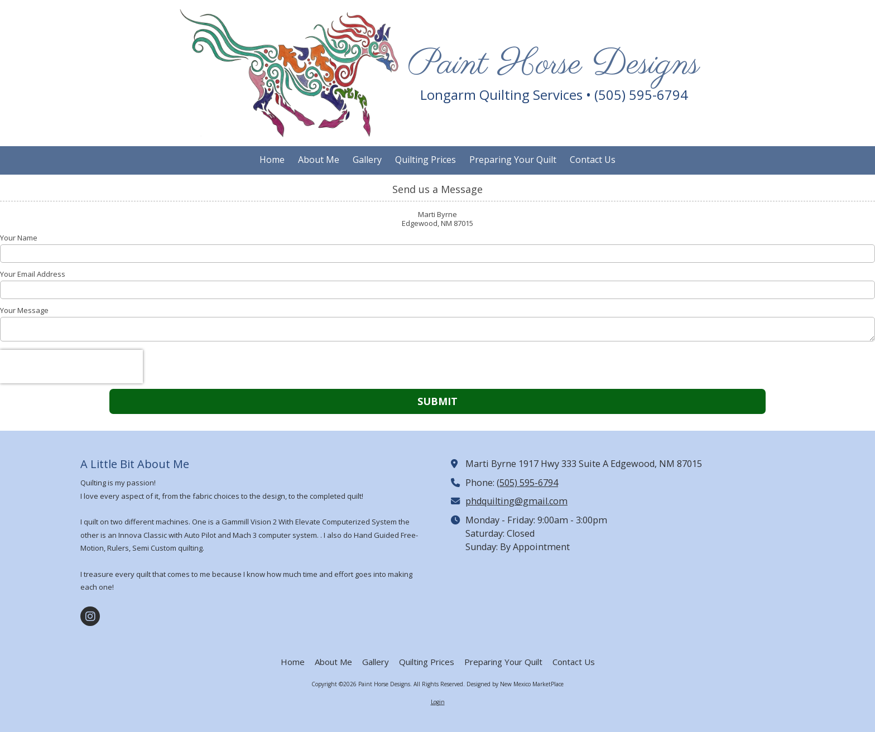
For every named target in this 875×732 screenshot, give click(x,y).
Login (438, 702)
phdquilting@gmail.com (516, 501)
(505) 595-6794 (527, 482)
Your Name (18, 237)
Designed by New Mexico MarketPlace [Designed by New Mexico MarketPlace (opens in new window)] (515, 684)
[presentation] (71, 366)
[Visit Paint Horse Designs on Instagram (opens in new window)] (90, 616)
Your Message (24, 310)
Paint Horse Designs (554, 65)
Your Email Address (32, 273)
